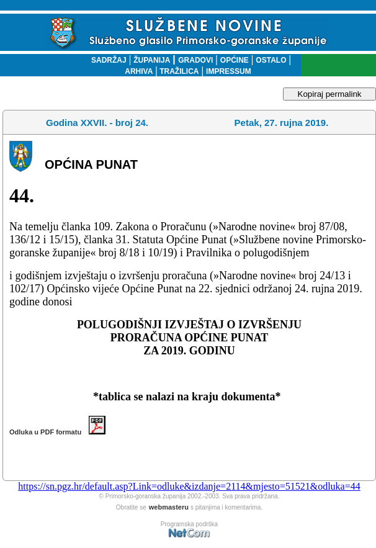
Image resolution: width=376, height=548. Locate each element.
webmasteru (169, 507)
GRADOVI (195, 60)
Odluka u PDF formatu (57, 432)
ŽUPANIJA (151, 60)
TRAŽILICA (178, 71)
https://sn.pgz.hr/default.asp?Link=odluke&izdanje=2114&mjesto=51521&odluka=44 (189, 486)
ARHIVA (139, 71)
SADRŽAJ (106, 60)
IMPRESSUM (228, 71)
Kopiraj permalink (330, 94)
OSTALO (271, 60)
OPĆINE (234, 60)
